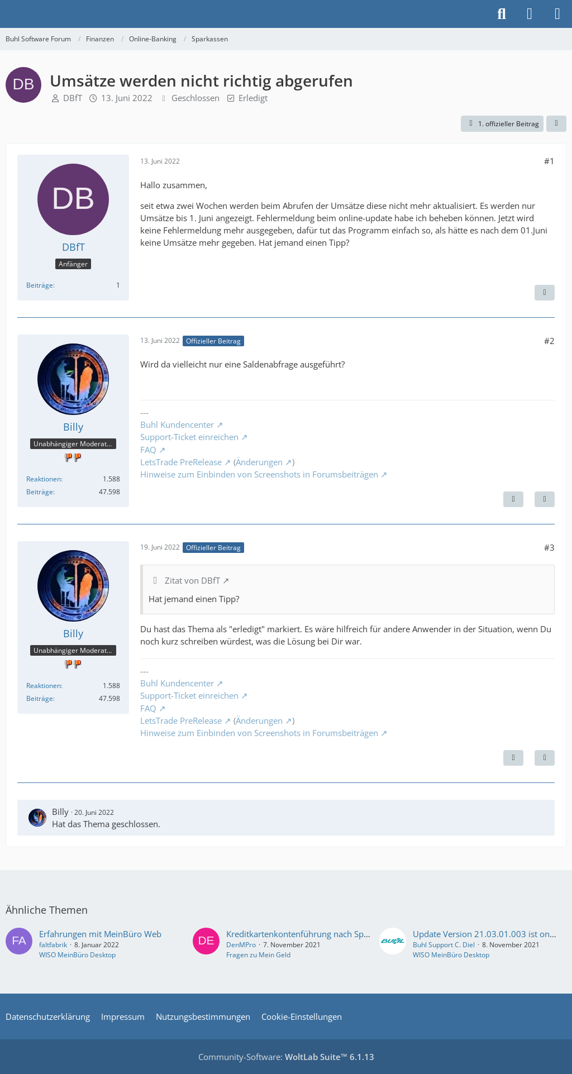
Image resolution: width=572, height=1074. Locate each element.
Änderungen (259, 461)
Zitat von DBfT (192, 580)
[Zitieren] (545, 292)
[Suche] (501, 14)
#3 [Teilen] (549, 547)
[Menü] (557, 14)
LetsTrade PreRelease (181, 461)
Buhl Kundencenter (177, 424)
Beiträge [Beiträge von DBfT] (39, 285)
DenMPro (241, 944)
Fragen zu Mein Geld (258, 955)
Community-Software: (286, 1056)
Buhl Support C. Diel (444, 944)
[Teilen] (556, 124)
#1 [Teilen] (549, 160)
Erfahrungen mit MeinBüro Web (100, 933)
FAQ (148, 449)
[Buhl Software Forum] (5, 14)
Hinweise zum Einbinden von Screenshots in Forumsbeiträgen (259, 474)
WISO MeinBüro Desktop (77, 955)
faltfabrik (53, 944)
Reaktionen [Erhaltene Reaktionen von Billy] (43, 479)
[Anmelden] (529, 14)
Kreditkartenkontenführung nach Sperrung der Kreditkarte (337, 933)
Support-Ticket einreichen (189, 436)
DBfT (72, 97)
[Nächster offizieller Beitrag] (513, 499)
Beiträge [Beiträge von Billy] (39, 492)
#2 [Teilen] (549, 340)
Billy (60, 811)
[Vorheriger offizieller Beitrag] (513, 758)
